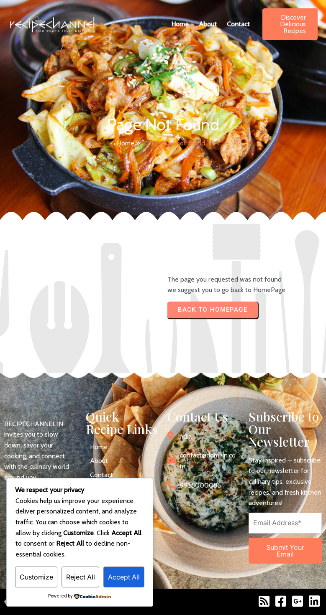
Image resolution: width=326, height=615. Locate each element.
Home (125, 143)
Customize (36, 577)
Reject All (80, 577)
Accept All (124, 577)
